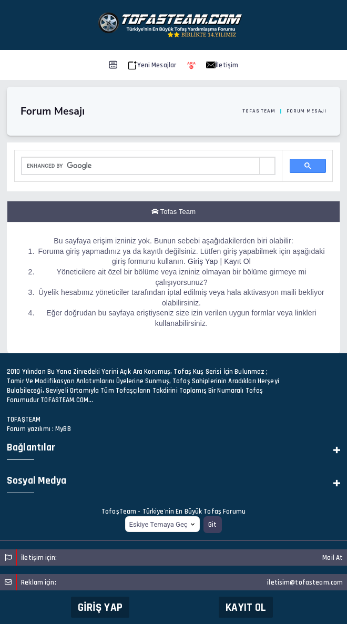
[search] (140, 166)
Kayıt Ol (246, 607)
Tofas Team (258, 111)
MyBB (63, 429)
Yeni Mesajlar (152, 65)
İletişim (222, 65)
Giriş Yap (100, 607)
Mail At (332, 558)
